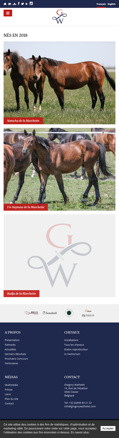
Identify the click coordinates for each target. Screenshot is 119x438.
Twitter (22, 4)
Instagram (31, 3)
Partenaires (11, 363)
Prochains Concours (16, 358)
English (111, 4)
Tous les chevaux (74, 344)
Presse (8, 389)
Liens (8, 394)
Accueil (5, 4)
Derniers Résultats (15, 354)
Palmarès (10, 344)
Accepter (108, 428)
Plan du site (14, 4)
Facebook (18, 3)
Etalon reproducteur (76, 349)
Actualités (10, 349)
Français (101, 4)
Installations (71, 340)
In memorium (72, 354)
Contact (9, 4)
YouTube (27, 4)
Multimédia (11, 385)
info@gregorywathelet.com (80, 406)
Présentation (12, 340)
